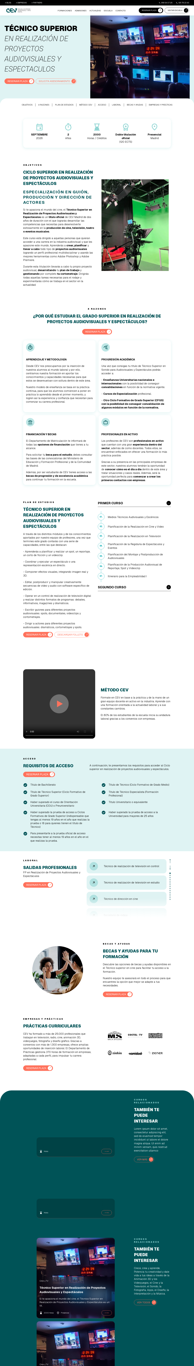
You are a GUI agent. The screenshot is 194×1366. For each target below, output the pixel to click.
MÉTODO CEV (85, 104)
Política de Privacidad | (172, 1357)
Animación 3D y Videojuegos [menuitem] (74, 1313)
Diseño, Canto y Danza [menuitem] (71, 1324)
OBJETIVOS (27, 104)
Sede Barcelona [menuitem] (126, 1317)
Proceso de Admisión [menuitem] (99, 1313)
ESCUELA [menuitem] (109, 11)
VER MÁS (142, 1165)
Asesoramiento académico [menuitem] (101, 1321)
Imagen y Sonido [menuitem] (69, 1317)
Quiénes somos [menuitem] (126, 1310)
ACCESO (102, 104)
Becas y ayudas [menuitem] (97, 1324)
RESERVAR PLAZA (149, 10)
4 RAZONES (43, 104)
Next (170, 874)
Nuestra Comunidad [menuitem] (128, 1321)
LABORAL (116, 104)
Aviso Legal (150, 1357)
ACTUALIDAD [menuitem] (97, 11)
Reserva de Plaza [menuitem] (98, 1310)
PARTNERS (37, 3)
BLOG (8, 3)
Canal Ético (185, 1357)
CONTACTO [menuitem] (121, 11)
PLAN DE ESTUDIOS (64, 104)
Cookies (159, 1357)
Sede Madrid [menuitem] (125, 1313)
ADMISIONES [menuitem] (83, 11)
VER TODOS (144, 1252)
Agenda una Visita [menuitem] (98, 1317)
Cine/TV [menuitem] (66, 1310)
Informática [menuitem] (67, 1321)
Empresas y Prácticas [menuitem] (128, 1324)
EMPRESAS (21, 3)
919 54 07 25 (165, 3)
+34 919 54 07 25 (173, 1322)
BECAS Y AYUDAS (135, 104)
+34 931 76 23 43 (173, 1335)
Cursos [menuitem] (66, 1328)
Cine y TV (30, 1231)
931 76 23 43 (182, 3)
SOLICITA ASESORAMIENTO (58, 81)
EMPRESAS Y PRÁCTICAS (160, 104)
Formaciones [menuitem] (69, 11)
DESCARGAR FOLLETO (40, 641)
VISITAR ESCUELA (175, 10)
